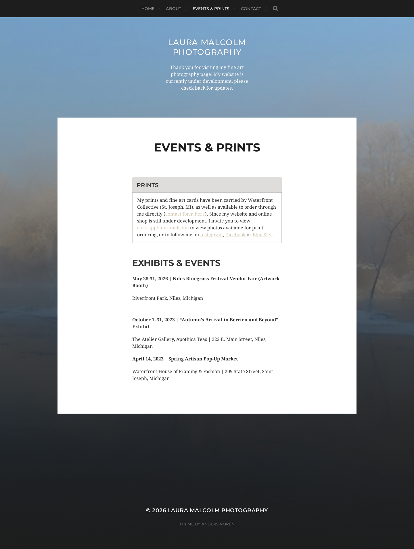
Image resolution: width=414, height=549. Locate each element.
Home (148, 8)
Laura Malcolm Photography (207, 47)
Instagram (211, 234)
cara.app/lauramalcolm (163, 228)
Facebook (236, 234)
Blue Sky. (263, 234)
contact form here (185, 214)
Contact (251, 8)
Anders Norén (218, 524)
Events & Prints (211, 8)
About (173, 8)
